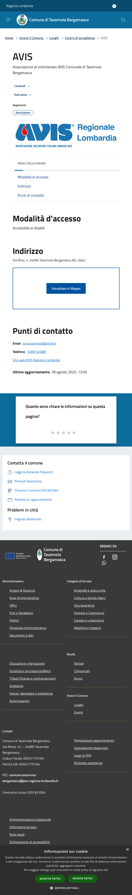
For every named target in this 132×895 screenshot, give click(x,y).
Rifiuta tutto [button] (82, 878)
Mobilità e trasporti (87, 627)
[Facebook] (104, 557)
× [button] (127, 849)
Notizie (79, 663)
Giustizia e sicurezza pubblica (30, 670)
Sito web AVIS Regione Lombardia (36, 360)
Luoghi (54, 37)
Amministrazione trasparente (30, 819)
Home (9, 37)
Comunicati (82, 670)
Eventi (78, 712)
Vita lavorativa (84, 605)
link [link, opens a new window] (106, 870)
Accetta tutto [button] (50, 878)
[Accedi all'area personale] (114, 6)
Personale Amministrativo (28, 627)
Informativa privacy (23, 826)
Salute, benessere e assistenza (31, 693)
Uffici (13, 605)
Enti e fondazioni (21, 612)
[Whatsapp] (104, 563)
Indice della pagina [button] (32, 163)
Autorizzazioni (20, 700)
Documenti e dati (22, 635)
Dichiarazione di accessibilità (30, 841)
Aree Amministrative (24, 597)
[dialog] (66, 870)
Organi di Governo (22, 590)
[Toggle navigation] (8, 19)
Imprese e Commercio (89, 612)
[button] (66, 888)
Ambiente (16, 685)
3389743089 (36, 351)
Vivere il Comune (31, 37)
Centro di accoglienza (80, 37)
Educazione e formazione (27, 663)
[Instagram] (115, 557)
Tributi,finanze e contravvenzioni (33, 678)
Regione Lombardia (19, 5)
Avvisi (78, 678)
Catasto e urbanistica (89, 620)
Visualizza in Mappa (66, 288)
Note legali (17, 834)
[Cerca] (123, 19)
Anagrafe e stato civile (89, 590)
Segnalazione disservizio (91, 747)
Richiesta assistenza (88, 762)
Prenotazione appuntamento (94, 740)
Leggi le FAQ (82, 755)
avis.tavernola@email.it (39, 343)
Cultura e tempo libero (89, 597)
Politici (14, 620)
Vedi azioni (23, 94)
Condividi (22, 86)
